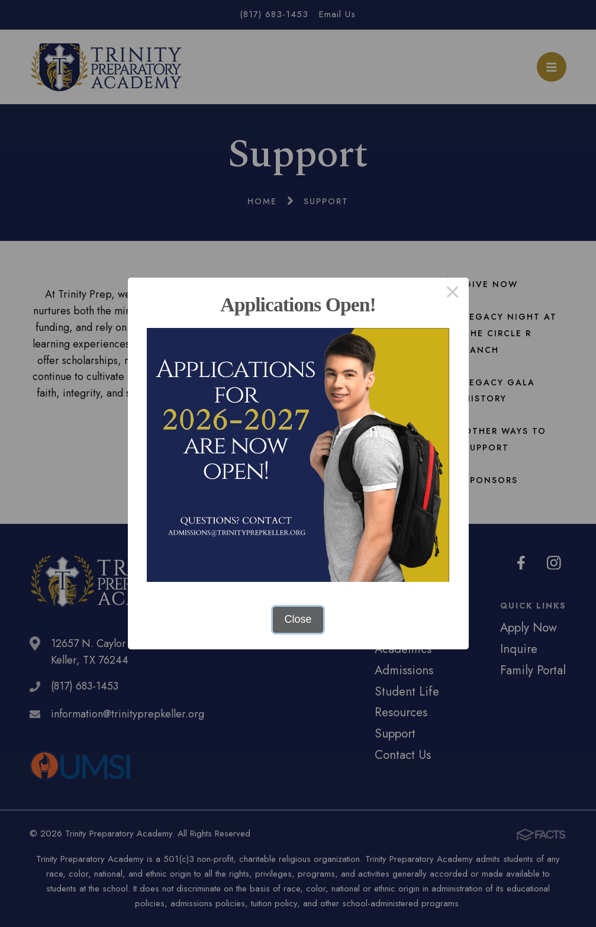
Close (297, 619)
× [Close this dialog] (452, 294)
